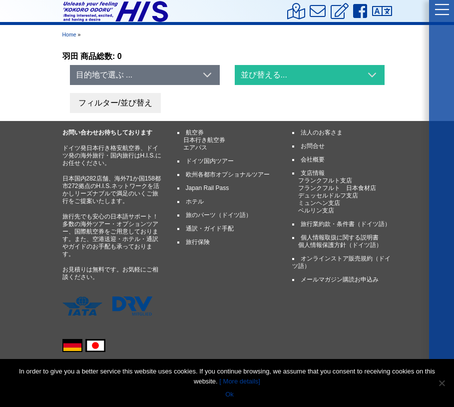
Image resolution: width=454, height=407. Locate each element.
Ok (229, 394)
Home (69, 35)
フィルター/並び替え (115, 102)
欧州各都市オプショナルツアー (228, 174)
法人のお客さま (322, 132)
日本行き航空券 (204, 140)
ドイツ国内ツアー (210, 161)
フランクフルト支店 (325, 180)
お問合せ (313, 146)
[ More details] (239, 381)
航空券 (195, 132)
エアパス (195, 147)
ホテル (195, 201)
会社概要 (313, 159)
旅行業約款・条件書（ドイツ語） (346, 224)
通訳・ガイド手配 (210, 228)
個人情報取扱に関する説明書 (340, 237)
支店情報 (313, 173)
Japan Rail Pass (207, 188)
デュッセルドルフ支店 (328, 195)
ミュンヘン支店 (319, 203)
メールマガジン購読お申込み (340, 279)
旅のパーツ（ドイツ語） (219, 215)
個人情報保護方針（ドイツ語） (340, 245)
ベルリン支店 (316, 210)
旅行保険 (198, 242)
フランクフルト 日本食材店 (337, 188)
